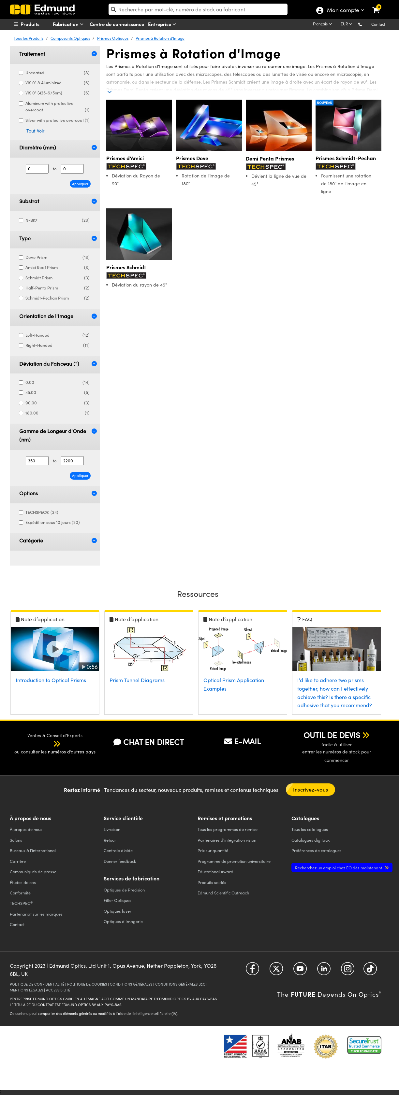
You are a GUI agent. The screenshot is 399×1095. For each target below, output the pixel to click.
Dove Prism (57, 257)
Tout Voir (35, 131)
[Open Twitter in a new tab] (276, 971)
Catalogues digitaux (310, 840)
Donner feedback (120, 861)
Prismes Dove (192, 158)
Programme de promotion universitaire (234, 861)
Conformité (20, 892)
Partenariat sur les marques (36, 914)
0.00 (57, 382)
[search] (198, 9)
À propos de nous (26, 829)
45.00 (57, 392)
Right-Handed (57, 345)
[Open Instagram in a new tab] (347, 971)
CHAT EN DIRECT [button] (148, 742)
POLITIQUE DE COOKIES (87, 984)
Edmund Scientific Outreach (223, 892)
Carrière (18, 861)
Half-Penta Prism (57, 288)
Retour (110, 840)
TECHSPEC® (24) (41, 512)
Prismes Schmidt (126, 267)
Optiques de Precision (124, 889)
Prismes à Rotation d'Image (160, 38)
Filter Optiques (117, 900)
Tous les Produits (28, 38)
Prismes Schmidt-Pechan (346, 158)
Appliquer (80, 183)
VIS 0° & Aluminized (57, 82)
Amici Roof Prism (57, 267)
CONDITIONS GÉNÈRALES (131, 984)
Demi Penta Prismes (270, 158)
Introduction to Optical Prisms (51, 680)
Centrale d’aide (118, 850)
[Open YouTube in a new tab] (300, 971)
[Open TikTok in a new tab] (370, 971)
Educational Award (215, 871)
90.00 (57, 403)
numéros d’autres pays (72, 752)
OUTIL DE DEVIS (331, 735)
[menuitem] (38, 24)
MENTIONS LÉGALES (26, 990)
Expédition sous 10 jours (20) (52, 522)
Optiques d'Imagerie (123, 921)
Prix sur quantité (213, 850)
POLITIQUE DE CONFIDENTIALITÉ (37, 984)
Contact (378, 24)
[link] (380, 5)
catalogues (309, 829)
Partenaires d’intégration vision (227, 840)
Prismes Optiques (112, 38)
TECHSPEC (21, 903)
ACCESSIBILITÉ (58, 990)
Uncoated (57, 72)
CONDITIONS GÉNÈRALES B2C (180, 984)
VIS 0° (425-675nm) (57, 93)
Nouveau (324, 102)
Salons (16, 840)
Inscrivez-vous (310, 789)
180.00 (57, 413)
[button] (365, 24)
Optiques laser (117, 911)
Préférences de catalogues (316, 850)
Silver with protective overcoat (57, 120)
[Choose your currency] (347, 24)
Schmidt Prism (57, 277)
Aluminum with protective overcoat (57, 107)
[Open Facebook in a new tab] (252, 971)
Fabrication (69, 24)
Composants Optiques (70, 38)
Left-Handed (57, 335)
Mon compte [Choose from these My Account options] (343, 11)
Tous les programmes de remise (228, 829)
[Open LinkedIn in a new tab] (324, 971)
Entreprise (163, 24)
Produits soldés (212, 882)
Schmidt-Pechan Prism (57, 298)
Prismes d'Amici (125, 158)
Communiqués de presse (33, 871)
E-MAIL (242, 741)
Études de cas (23, 882)
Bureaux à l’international (33, 850)
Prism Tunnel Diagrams (137, 680)
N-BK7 (57, 220)
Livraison (112, 829)
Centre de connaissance (117, 24)
